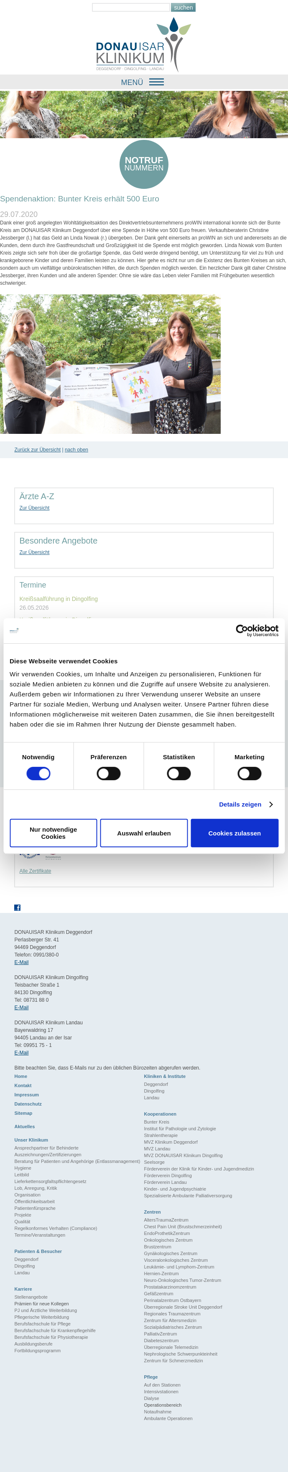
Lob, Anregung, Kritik (35, 1188)
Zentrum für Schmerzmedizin (173, 1360)
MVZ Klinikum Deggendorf (170, 1142)
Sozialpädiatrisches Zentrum (173, 1327)
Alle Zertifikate (35, 871)
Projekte (22, 1214)
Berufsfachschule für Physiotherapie (51, 1337)
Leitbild (21, 1174)
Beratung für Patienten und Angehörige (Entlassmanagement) (77, 1161)
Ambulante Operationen (168, 1418)
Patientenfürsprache (34, 1208)
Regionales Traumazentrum (172, 1313)
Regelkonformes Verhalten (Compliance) (55, 1228)
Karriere (23, 1289)
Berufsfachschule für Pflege (42, 1323)
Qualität (22, 1221)
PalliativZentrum (160, 1333)
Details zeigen (240, 804)
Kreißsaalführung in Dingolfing (58, 599)
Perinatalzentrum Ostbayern (172, 1300)
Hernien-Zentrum (161, 1273)
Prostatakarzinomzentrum (170, 1286)
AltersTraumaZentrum (166, 1219)
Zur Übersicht (34, 508)
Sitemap (23, 1113)
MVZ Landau (157, 1148)
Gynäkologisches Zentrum (170, 1253)
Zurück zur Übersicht (37, 450)
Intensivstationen (161, 1391)
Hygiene (22, 1167)
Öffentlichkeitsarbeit (34, 1201)
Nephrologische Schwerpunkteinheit (180, 1353)
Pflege (151, 1376)
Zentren (152, 1211)
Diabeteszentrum (161, 1340)
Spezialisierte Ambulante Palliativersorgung (188, 1195)
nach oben (76, 450)
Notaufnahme (157, 1411)
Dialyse (151, 1398)
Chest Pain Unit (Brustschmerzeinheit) (183, 1226)
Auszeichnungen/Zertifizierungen (47, 1154)
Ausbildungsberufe (33, 1343)
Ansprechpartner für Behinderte (46, 1147)
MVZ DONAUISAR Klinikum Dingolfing (183, 1155)
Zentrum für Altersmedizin (170, 1320)
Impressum (26, 1094)
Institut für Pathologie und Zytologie (180, 1128)
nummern (144, 163)
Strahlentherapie (161, 1135)
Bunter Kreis (156, 1121)
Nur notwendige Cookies (53, 833)
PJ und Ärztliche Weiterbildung (45, 1310)
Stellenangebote (31, 1296)
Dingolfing (154, 1090)
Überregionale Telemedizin (171, 1347)
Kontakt (22, 1085)
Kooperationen (160, 1113)
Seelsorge (154, 1162)
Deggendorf (156, 1084)
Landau (151, 1097)
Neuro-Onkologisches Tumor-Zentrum (182, 1280)
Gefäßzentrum (158, 1293)
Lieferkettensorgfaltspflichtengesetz (50, 1181)
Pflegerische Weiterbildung (41, 1317)
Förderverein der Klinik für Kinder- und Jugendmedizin (199, 1168)
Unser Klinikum (31, 1139)
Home (20, 1076)
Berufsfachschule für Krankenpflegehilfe (54, 1330)
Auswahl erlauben (144, 833)
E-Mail (21, 962)
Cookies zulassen (234, 833)
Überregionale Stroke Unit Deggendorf (183, 1307)
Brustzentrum (157, 1246)
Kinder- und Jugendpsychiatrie (175, 1188)
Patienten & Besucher (38, 1251)
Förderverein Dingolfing (167, 1175)
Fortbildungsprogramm (37, 1350)
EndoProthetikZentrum (167, 1233)
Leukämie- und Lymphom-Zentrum (179, 1266)
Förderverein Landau (165, 1182)
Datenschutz (27, 1103)
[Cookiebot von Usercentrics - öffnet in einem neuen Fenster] (241, 630)
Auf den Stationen (162, 1384)
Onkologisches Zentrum (168, 1240)
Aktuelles (24, 1126)
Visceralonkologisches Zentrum (176, 1260)
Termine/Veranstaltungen (39, 1234)
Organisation (27, 1194)
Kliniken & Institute (165, 1076)
